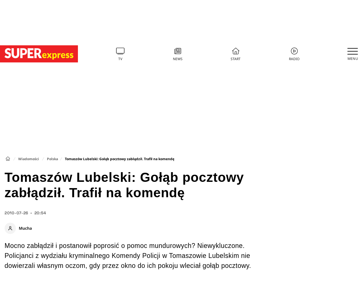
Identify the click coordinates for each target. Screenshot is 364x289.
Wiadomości (28, 158)
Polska (52, 158)
